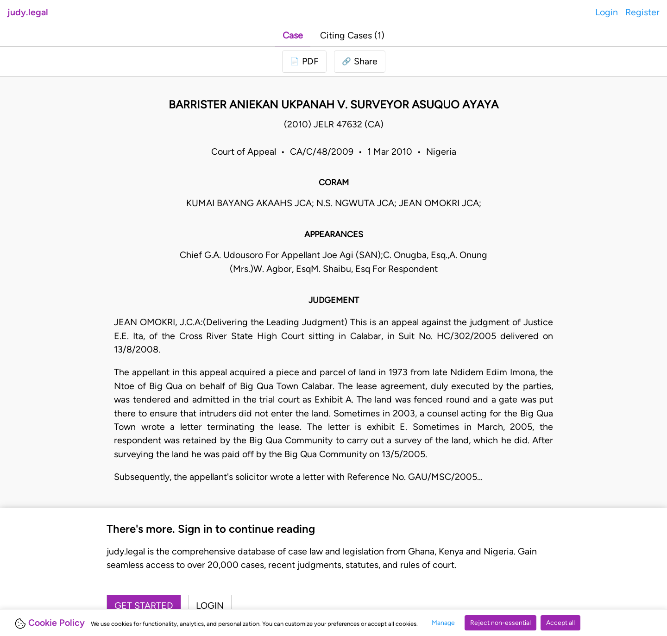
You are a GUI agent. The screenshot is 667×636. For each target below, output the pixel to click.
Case (293, 35)
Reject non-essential (500, 623)
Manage (443, 623)
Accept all (560, 623)
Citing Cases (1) (352, 35)
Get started (143, 605)
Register (642, 12)
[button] (359, 61)
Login (606, 12)
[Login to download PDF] (304, 61)
